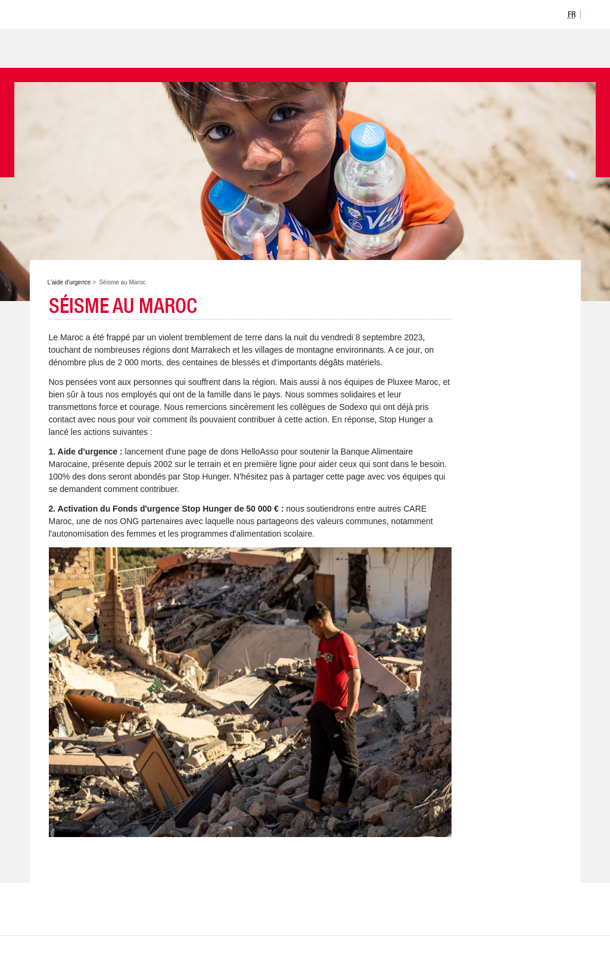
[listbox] (572, 13)
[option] (572, 14)
